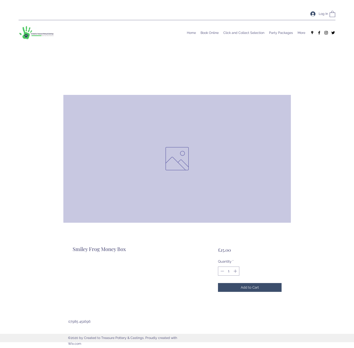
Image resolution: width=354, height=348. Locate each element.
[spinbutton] (229, 271)
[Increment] (236, 271)
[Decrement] (222, 271)
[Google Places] (312, 32)
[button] (332, 13)
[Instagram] (326, 32)
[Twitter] (333, 32)
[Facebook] (319, 32)
